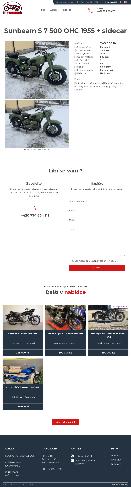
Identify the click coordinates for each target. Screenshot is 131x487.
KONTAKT (116, 464)
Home (42, 10)
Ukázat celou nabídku (65, 422)
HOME (114, 455)
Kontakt (66, 10)
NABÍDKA (116, 460)
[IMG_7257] (37, 98)
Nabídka (53, 10)
